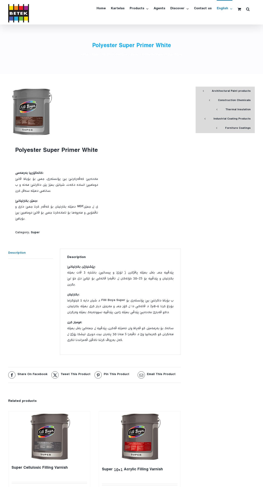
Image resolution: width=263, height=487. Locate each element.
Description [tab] (17, 253)
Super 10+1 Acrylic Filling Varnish (132, 470)
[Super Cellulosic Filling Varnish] (49, 436)
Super (35, 233)
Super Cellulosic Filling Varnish (40, 468)
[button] (248, 8)
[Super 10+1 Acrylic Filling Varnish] (140, 437)
